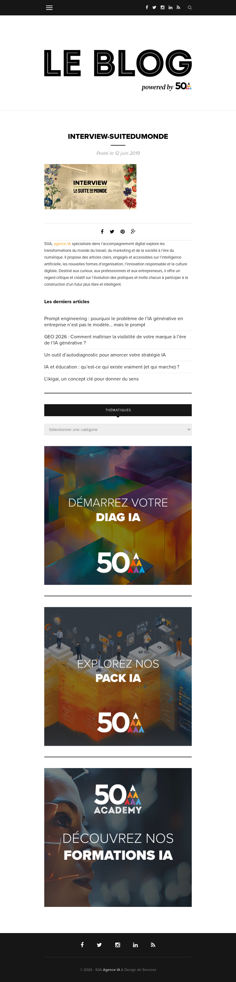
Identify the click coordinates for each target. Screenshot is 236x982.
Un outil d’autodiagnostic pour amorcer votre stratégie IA (105, 355)
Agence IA (111, 970)
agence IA (62, 243)
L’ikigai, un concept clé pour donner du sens (91, 379)
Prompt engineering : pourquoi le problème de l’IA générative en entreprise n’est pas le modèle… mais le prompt (113, 322)
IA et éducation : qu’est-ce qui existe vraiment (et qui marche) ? (111, 367)
